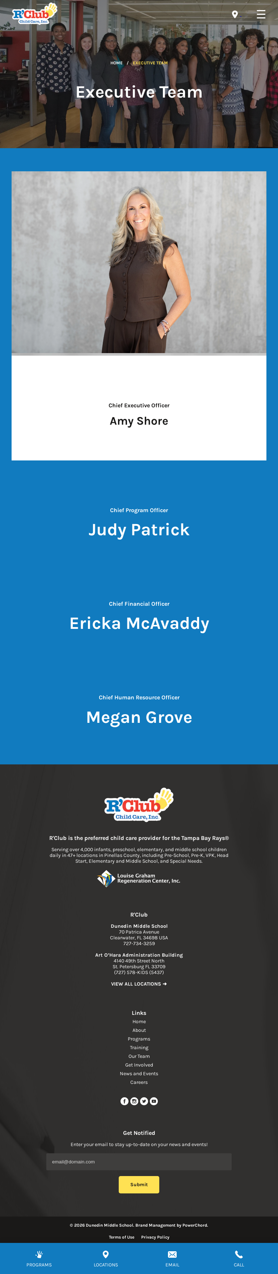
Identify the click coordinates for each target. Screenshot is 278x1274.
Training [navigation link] (139, 1047)
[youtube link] (153, 1104)
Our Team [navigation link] (139, 1056)
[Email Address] (139, 1161)
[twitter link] (144, 1104)
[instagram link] (135, 1104)
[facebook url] (125, 1104)
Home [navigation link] (139, 1021)
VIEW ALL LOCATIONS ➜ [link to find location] (139, 984)
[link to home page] (139, 806)
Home (116, 62)
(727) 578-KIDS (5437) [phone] (139, 972)
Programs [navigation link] (139, 1039)
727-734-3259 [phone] (139, 943)
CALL (239, 1264)
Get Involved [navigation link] (139, 1065)
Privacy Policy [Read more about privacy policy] (155, 1237)
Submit (139, 1184)
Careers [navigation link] (139, 1082)
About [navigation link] (139, 1030)
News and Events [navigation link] (139, 1074)
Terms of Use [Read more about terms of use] (121, 1237)
